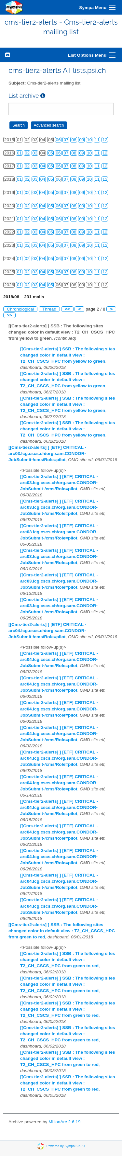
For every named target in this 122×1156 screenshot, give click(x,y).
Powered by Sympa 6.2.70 (66, 1146)
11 (97, 139)
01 (19, 153)
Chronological (20, 309)
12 (104, 139)
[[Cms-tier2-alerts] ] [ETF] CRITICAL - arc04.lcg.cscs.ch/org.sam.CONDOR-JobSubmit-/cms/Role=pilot (47, 630)
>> (9, 315)
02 (27, 153)
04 (42, 166)
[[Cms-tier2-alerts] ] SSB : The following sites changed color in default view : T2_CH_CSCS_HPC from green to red (61, 930)
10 (89, 139)
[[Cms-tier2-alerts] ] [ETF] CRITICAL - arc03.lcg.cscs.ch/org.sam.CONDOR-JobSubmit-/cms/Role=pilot (47, 453)
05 (50, 153)
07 (65, 139)
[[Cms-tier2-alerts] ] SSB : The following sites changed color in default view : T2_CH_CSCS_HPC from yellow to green (67, 355)
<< (67, 309)
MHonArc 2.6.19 (64, 1121)
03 (35, 153)
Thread (49, 309)
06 (58, 139)
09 (81, 139)
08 (73, 139)
